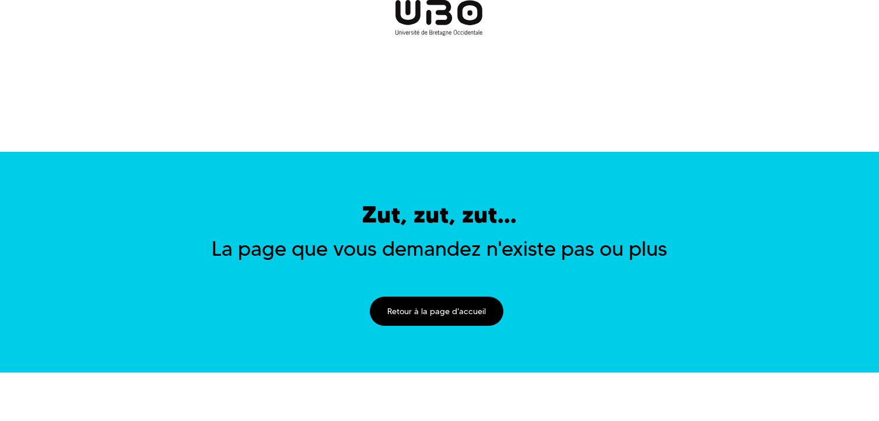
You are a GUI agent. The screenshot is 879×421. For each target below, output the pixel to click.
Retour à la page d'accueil (436, 311)
